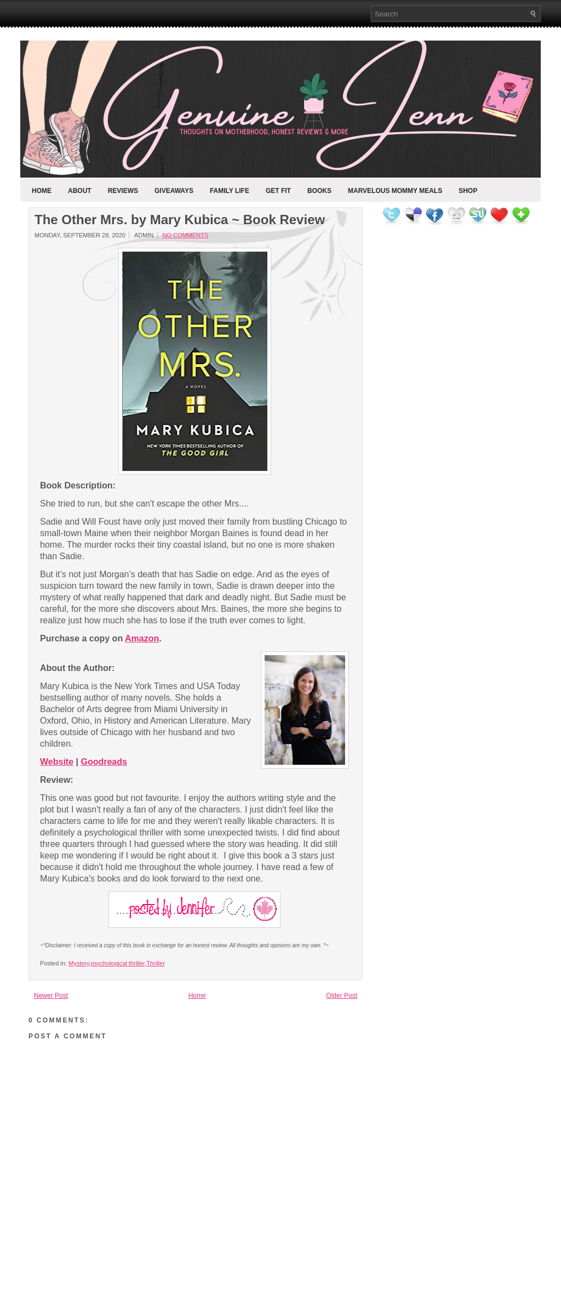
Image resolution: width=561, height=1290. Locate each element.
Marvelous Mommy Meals (395, 191)
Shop (468, 191)
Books (319, 191)
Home (41, 191)
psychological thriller (118, 963)
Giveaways (173, 191)
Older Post (341, 995)
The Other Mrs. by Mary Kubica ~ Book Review (180, 219)
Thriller (155, 963)
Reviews (123, 191)
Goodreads (104, 761)
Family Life (229, 191)
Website (56, 761)
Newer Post (51, 995)
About (79, 191)
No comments (186, 235)
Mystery (78, 963)
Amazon (142, 638)
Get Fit (278, 191)
